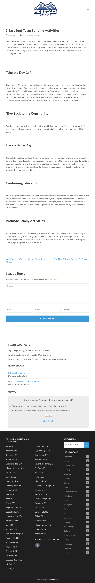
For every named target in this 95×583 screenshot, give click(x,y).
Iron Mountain (69, 535)
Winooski (67, 500)
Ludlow (66, 461)
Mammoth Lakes (70, 491)
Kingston (67, 548)
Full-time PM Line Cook (18, 373)
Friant (66, 487)
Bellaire (67, 531)
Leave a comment (35, 35)
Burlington (68, 505)
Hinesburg (68, 496)
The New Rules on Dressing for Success (71, 259)
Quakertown (68, 518)
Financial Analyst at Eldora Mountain (24, 381)
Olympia (67, 483)
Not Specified (69, 457)
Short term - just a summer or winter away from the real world (39, 406)
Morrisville (68, 553)
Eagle (66, 509)
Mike (22, 35)
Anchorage (68, 544)
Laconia (67, 522)
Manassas (67, 474)
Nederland (68, 513)
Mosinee (67, 478)
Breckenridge (69, 526)
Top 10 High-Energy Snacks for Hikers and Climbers (30, 350)
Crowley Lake (69, 465)
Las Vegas (67, 470)
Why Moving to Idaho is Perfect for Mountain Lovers (30, 355)
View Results (48, 421)
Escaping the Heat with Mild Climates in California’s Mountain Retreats (38, 359)
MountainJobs (54, 580)
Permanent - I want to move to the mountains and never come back (41, 410)
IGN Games (62, 161)
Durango (67, 540)
